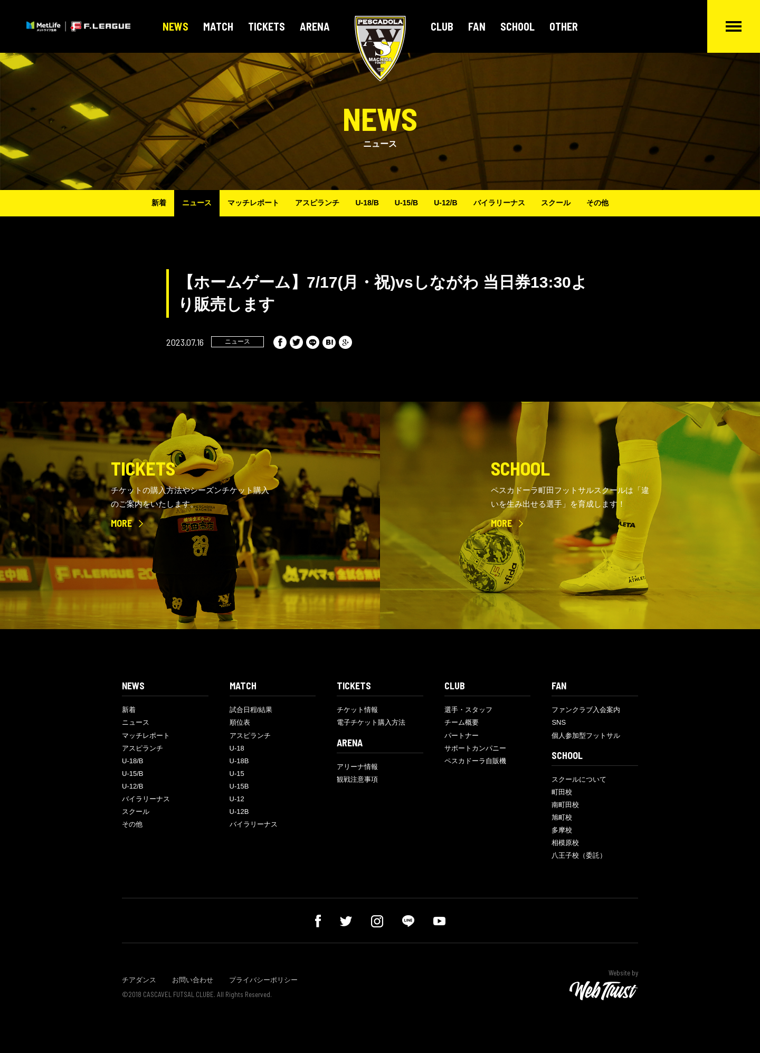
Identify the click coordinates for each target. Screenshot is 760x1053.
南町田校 (565, 805)
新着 (158, 202)
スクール (556, 202)
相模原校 (565, 843)
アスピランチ (317, 202)
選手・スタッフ (468, 710)
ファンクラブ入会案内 (586, 710)
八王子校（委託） (579, 855)
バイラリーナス (499, 202)
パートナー (461, 735)
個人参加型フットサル (586, 735)
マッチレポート (253, 202)
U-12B (239, 811)
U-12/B (445, 202)
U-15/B (406, 202)
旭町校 (562, 817)
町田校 (562, 792)
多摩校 (562, 830)
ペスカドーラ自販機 (475, 761)
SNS (559, 722)
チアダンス (139, 980)
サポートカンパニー (475, 748)
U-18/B (366, 202)
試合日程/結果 (251, 710)
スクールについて (579, 779)
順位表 (240, 722)
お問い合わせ (192, 980)
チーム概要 (461, 722)
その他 (597, 202)
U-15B (239, 786)
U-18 (237, 748)
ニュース (197, 202)
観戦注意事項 (357, 779)
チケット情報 (357, 710)
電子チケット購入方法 (371, 722)
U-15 (237, 773)
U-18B (239, 761)
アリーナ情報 (357, 767)
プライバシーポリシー (263, 980)
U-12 (237, 799)
